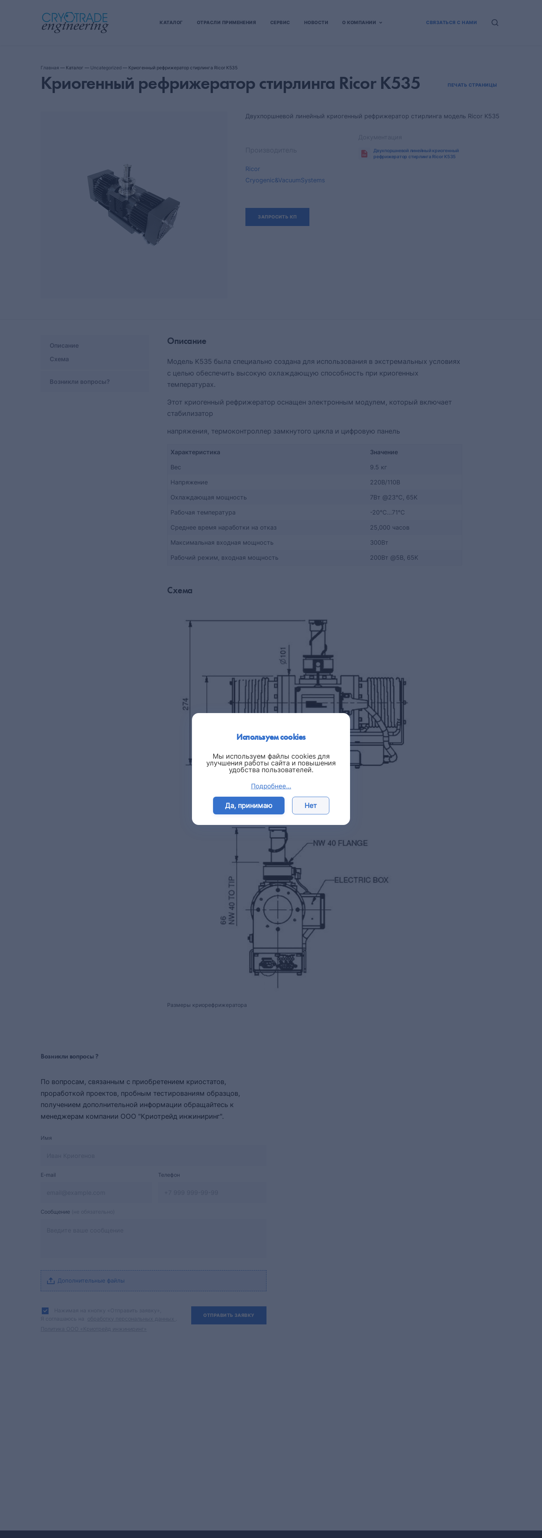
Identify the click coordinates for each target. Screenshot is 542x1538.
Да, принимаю (249, 805)
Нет (310, 805)
